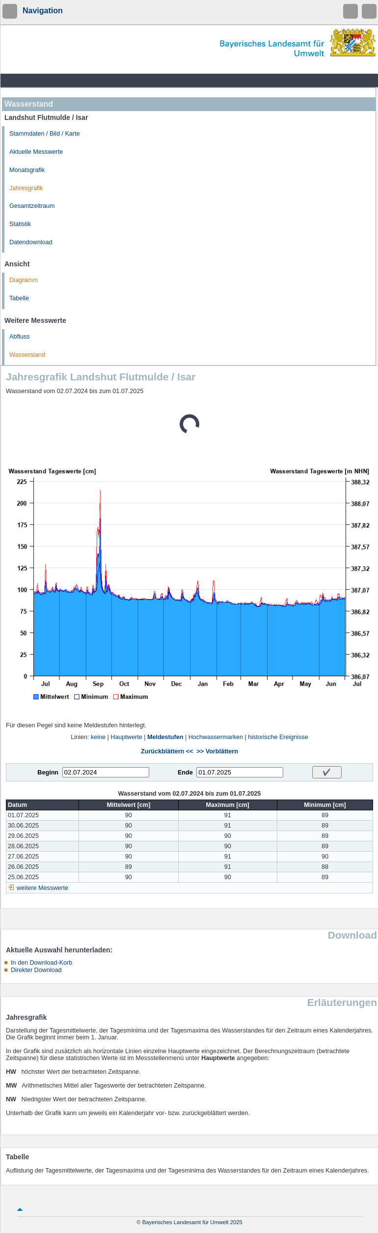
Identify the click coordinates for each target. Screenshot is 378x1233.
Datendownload (31, 242)
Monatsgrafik (27, 170)
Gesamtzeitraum (31, 205)
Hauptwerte (126, 737)
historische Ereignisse (278, 737)
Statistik (20, 224)
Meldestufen (165, 737)
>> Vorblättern (217, 751)
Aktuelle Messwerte (36, 151)
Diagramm (23, 280)
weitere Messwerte (42, 888)
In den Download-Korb (41, 962)
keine (98, 737)
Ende (185, 772)
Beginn (47, 772)
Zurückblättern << (167, 751)
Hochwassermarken (216, 737)
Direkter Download (36, 970)
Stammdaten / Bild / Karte (44, 133)
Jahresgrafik (26, 188)
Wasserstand (27, 354)
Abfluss (19, 336)
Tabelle (19, 298)
